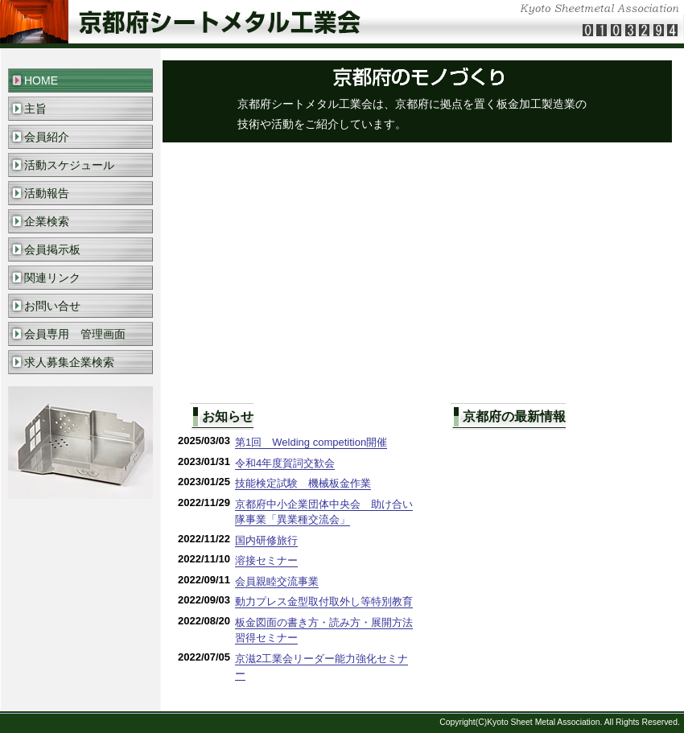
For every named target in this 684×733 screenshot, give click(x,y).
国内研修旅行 (266, 540)
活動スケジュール (69, 165)
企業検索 (46, 221)
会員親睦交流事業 (277, 581)
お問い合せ (52, 305)
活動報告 (46, 193)
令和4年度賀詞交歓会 (285, 463)
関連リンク (52, 277)
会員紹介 (46, 136)
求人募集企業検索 (69, 362)
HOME (41, 80)
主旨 (35, 108)
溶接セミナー (266, 560)
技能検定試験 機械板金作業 (303, 483)
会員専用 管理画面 (75, 333)
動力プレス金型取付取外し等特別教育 (324, 601)
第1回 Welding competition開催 (311, 442)
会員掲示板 (52, 249)
